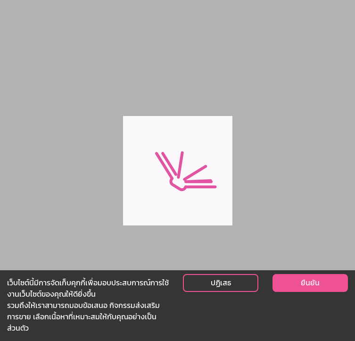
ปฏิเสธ (221, 282)
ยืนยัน (310, 282)
